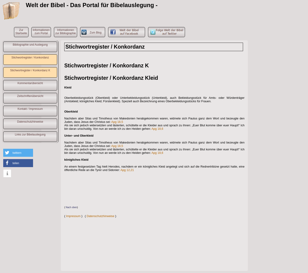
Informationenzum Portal (41, 31)
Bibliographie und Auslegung (30, 44)
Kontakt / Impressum (30, 108)
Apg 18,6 (157, 128)
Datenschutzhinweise (30, 121)
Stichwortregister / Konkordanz (30, 57)
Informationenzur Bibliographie (65, 31)
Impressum (73, 216)
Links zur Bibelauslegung (30, 134)
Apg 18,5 (117, 122)
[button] (18, 153)
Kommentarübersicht (30, 83)
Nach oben (71, 207)
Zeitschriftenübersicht (30, 96)
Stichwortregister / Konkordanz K (30, 70)
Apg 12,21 (127, 170)
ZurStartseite (21, 31)
